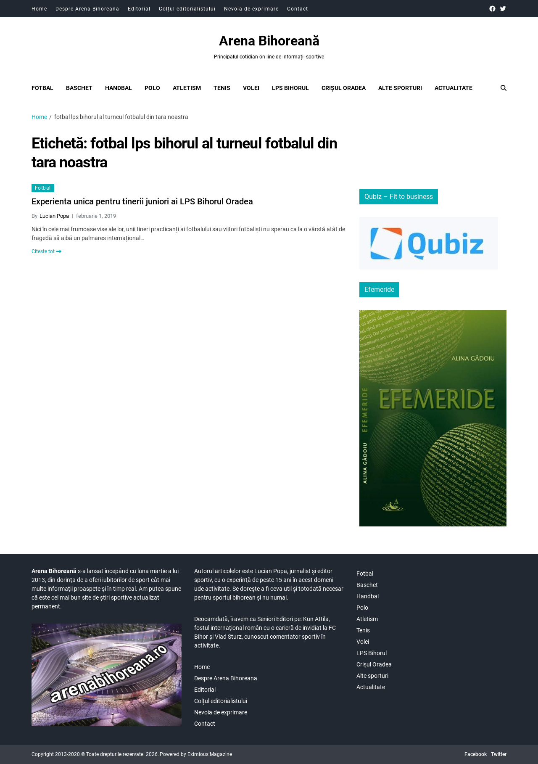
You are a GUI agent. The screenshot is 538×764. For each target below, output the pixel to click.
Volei (251, 88)
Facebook (475, 754)
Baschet (79, 88)
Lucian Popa (54, 216)
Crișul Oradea (344, 88)
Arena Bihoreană (269, 41)
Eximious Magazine (209, 754)
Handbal (118, 88)
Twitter (498, 754)
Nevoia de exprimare (251, 9)
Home (39, 9)
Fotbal (42, 88)
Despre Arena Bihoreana (87, 9)
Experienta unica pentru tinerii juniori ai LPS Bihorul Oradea (142, 201)
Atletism (187, 88)
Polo (152, 88)
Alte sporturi (400, 88)
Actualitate (453, 88)
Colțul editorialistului (187, 9)
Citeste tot (46, 251)
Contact (297, 9)
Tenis (222, 88)
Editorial (139, 9)
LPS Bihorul (290, 88)
